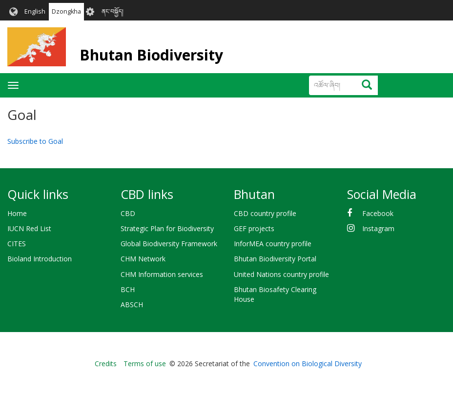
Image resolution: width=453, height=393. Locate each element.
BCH (128, 289)
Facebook (377, 213)
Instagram (378, 228)
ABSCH (132, 304)
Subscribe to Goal (35, 141)
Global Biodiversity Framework (169, 243)
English (34, 11)
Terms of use (145, 363)
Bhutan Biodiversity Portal (275, 258)
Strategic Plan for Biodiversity (167, 228)
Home (17, 213)
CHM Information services (162, 274)
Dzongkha (66, 11)
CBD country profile (265, 213)
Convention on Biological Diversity (307, 363)
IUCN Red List (29, 228)
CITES (16, 243)
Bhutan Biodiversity (151, 55)
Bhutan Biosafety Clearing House (275, 294)
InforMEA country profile (272, 243)
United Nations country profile (281, 274)
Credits (106, 363)
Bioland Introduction (39, 258)
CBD (128, 213)
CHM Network (143, 258)
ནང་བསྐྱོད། (113, 11)
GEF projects (254, 228)
